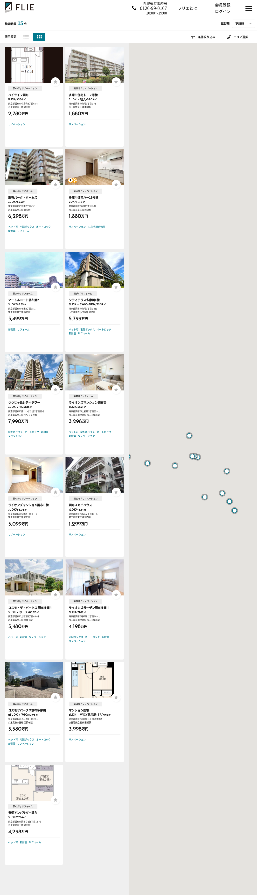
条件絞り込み (206, 37)
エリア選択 (241, 37)
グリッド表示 (39, 37)
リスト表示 (25, 37)
